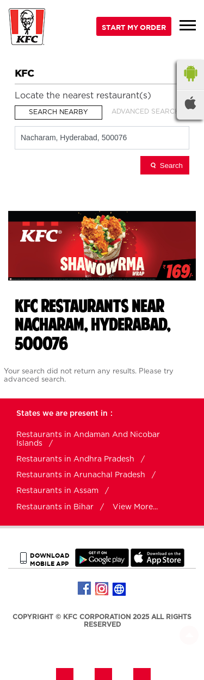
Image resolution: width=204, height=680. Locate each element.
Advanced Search (146, 111)
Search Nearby (58, 112)
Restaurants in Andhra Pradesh (75, 459)
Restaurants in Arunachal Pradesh (80, 475)
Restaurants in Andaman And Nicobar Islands (88, 439)
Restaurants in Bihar (55, 507)
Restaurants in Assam (57, 491)
